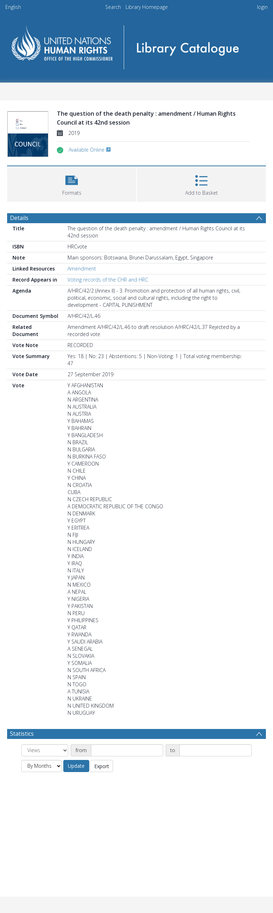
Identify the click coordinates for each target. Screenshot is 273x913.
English (13, 7)
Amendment (82, 268)
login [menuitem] (262, 7)
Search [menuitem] (113, 7)
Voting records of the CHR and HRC (108, 279)
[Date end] (216, 750)
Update (76, 765)
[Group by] (44, 750)
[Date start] (127, 750)
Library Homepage (146, 7)
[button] (71, 183)
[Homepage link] (136, 45)
